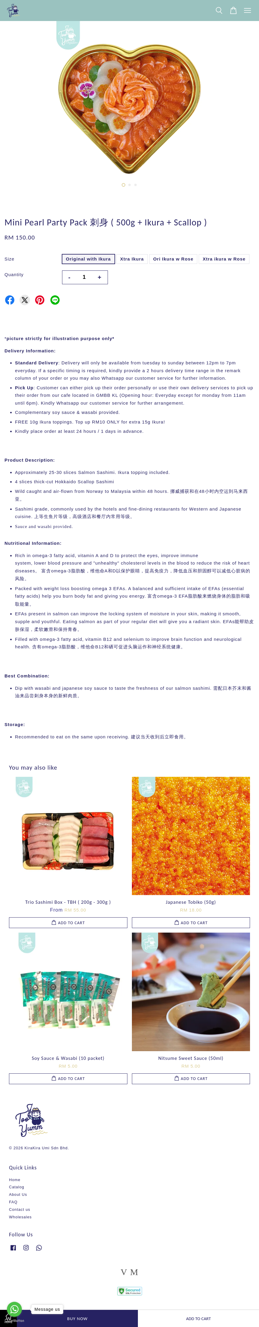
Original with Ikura (88, 258)
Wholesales (20, 1217)
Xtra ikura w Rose (224, 258)
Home (14, 1180)
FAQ (13, 1202)
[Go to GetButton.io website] (14, 1321)
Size (9, 258)
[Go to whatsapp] (14, 1309)
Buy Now (77, 1318)
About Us (18, 1194)
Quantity (14, 274)
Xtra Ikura (132, 258)
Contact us (19, 1209)
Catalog (16, 1187)
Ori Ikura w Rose (173, 258)
